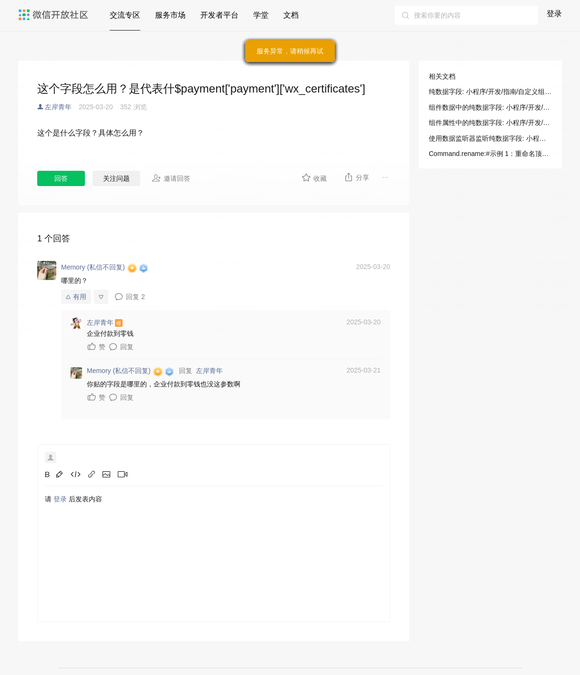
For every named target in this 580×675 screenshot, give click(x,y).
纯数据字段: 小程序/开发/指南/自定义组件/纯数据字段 (490, 91)
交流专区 (125, 15)
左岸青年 (58, 107)
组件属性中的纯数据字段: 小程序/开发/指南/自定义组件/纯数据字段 (490, 122)
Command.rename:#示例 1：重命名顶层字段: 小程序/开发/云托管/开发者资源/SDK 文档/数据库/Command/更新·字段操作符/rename (490, 153)
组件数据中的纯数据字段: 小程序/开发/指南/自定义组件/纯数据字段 (490, 107)
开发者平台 (219, 15)
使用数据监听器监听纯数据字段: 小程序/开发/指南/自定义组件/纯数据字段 (490, 138)
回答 (61, 178)
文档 (291, 15)
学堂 (261, 15)
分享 (356, 177)
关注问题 (116, 178)
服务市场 (170, 15)
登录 (554, 14)
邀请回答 (171, 178)
